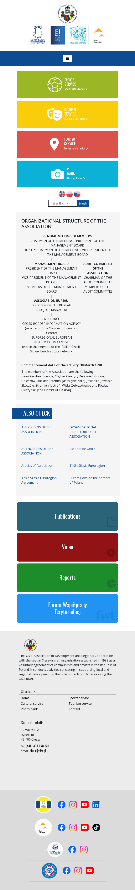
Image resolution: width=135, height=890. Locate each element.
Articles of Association (37, 466)
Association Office (82, 449)
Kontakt (74, 709)
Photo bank (29, 709)
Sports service (79, 698)
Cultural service (32, 703)
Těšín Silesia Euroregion (87, 466)
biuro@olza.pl (38, 750)
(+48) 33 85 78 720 (37, 746)
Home (25, 698)
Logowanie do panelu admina (9, 881)
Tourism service (80, 703)
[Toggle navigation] (67, 58)
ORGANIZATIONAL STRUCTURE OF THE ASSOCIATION (84, 432)
